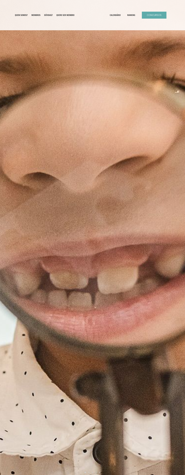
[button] (85, 472)
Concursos (158, 15)
